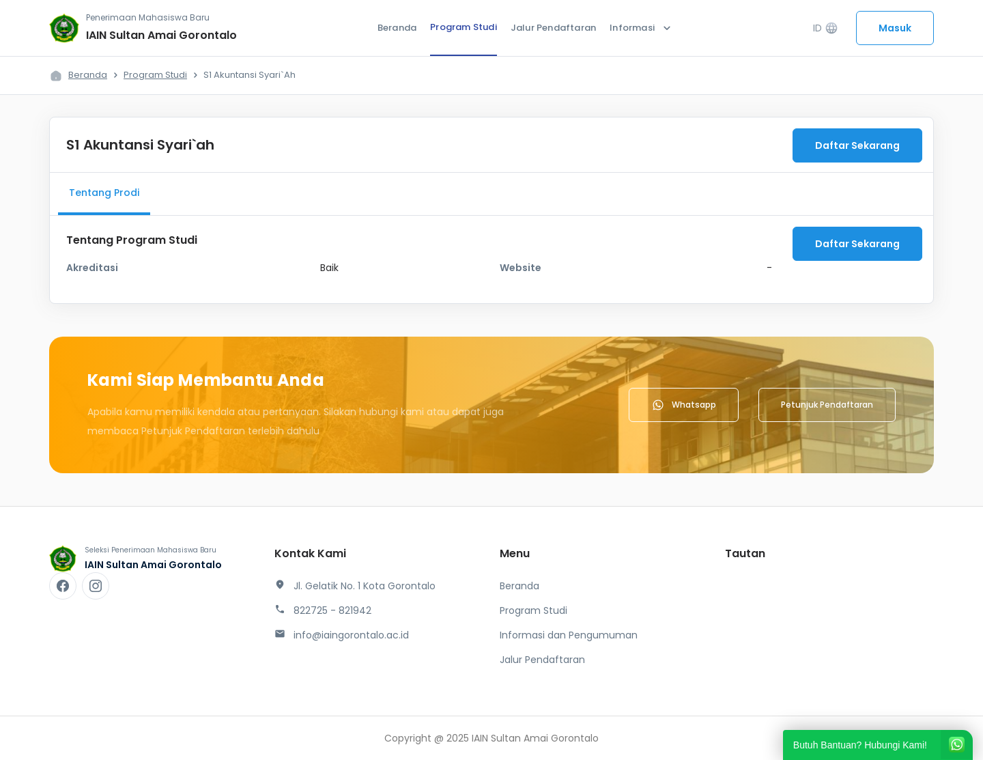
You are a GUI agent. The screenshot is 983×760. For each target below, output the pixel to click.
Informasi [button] (642, 28)
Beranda (396, 27)
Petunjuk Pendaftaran (827, 404)
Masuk (895, 28)
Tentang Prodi (104, 192)
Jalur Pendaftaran (553, 27)
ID (825, 28)
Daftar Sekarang (857, 145)
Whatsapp (683, 405)
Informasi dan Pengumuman (569, 635)
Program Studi (463, 26)
